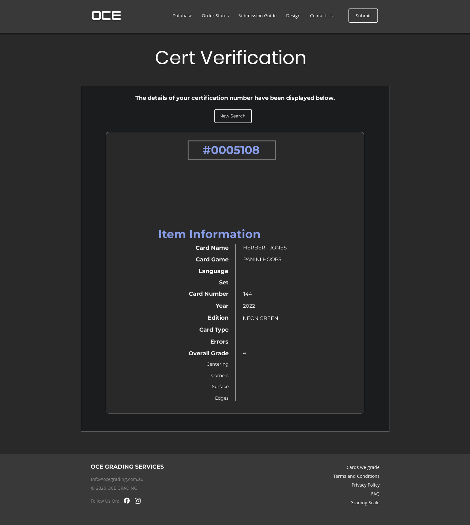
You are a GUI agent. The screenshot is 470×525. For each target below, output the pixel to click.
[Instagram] (138, 501)
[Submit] (363, 16)
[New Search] (233, 116)
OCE (107, 15)
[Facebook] (127, 501)
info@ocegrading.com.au (117, 479)
